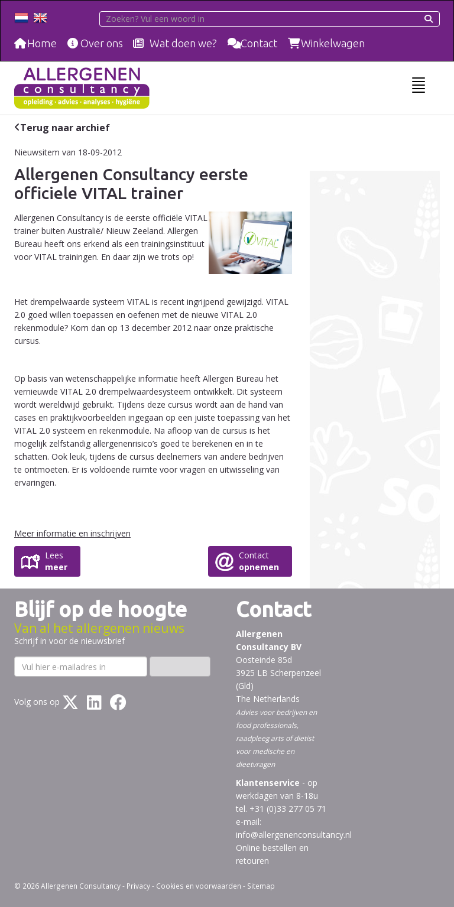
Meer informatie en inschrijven (72, 533)
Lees (56, 561)
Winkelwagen (333, 43)
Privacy (138, 885)
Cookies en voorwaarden (198, 885)
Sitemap (261, 885)
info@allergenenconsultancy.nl (294, 834)
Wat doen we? (183, 43)
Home (42, 43)
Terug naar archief (65, 127)
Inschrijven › (180, 666)
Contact (259, 43)
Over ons (101, 43)
